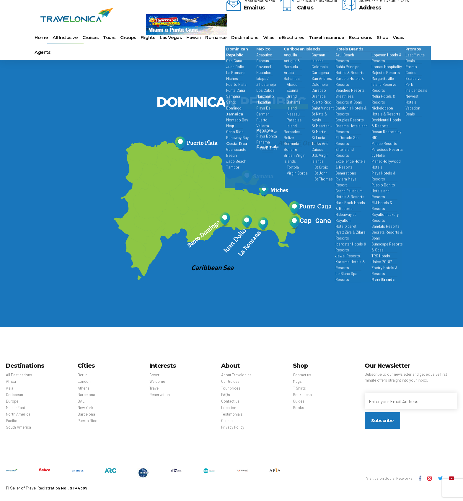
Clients (227, 420)
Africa (11, 381)
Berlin (82, 374)
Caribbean (14, 394)
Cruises (90, 37)
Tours (109, 37)
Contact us (230, 401)
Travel (154, 388)
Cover (154, 374)
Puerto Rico (87, 420)
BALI (81, 401)
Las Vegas (171, 37)
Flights (148, 37)
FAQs (225, 394)
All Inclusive (65, 37)
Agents (42, 52)
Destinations (244, 37)
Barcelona (86, 394)
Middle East (15, 407)
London (84, 381)
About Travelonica (236, 374)
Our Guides (230, 381)
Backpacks (302, 394)
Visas (398, 37)
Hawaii (193, 37)
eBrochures (291, 37)
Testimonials (232, 414)
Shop (382, 37)
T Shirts (299, 388)
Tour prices (230, 388)
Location (228, 407)
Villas (268, 37)
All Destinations (19, 374)
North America (18, 414)
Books (298, 407)
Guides (298, 401)
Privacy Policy (232, 427)
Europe (12, 401)
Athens (83, 388)
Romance (215, 37)
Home (41, 37)
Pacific (11, 420)
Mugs (297, 381)
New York (85, 407)
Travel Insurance (326, 37)
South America (18, 427)
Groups (128, 37)
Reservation (159, 394)
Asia (9, 388)
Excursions (360, 37)
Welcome (157, 381)
